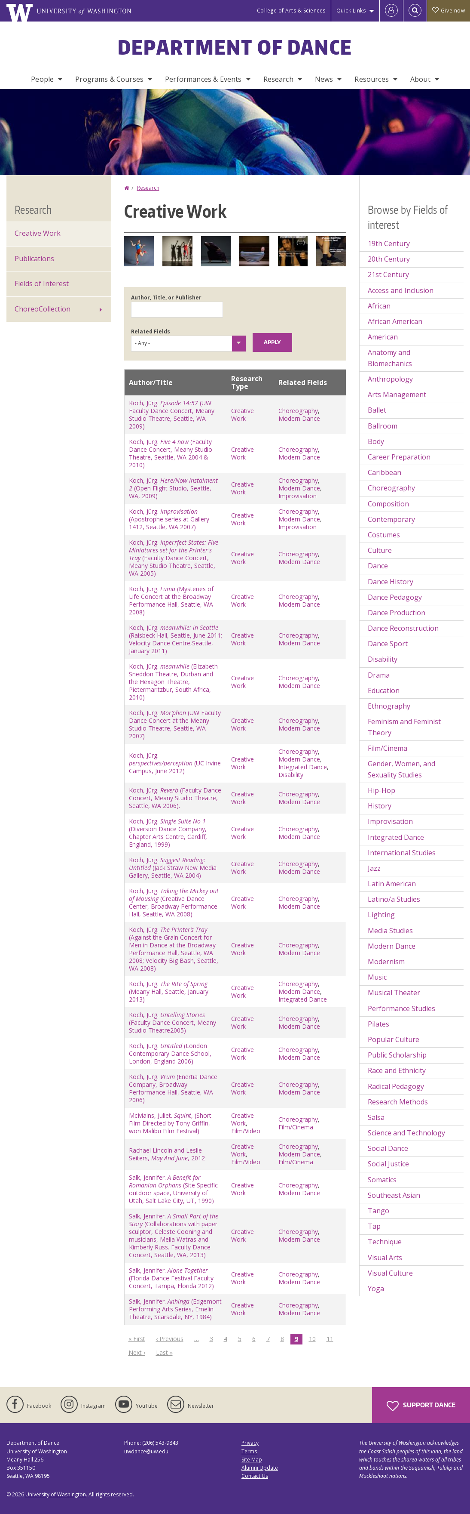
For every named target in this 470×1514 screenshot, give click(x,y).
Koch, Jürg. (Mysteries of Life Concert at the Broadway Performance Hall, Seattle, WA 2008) (171, 600)
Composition (388, 504)
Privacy (250, 1442)
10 (314, 1338)
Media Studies (390, 930)
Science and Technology (406, 1133)
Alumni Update (259, 1467)
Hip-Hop (381, 790)
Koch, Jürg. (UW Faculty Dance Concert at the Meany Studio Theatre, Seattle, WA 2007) (175, 724)
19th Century (389, 243)
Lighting (381, 914)
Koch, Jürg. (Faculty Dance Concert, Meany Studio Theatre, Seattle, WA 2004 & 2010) (170, 453)
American (383, 337)
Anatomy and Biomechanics (390, 358)
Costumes (384, 535)
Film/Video (245, 1131)
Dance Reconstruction (403, 628)
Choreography (298, 411)
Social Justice (388, 1164)
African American (395, 321)
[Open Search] (415, 11)
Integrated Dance (302, 767)
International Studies (402, 852)
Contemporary (391, 519)
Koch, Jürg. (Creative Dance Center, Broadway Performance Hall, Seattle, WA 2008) (174, 902)
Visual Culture (390, 1273)
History (379, 806)
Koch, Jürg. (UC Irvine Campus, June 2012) (175, 763)
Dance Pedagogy (395, 597)
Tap (374, 1226)
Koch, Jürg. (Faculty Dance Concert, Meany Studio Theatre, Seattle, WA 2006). (175, 798)
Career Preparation (399, 457)
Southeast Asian (394, 1195)
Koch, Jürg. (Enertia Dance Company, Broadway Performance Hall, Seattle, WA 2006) (173, 1088)
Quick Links (351, 10)
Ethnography (389, 706)
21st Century (388, 274)
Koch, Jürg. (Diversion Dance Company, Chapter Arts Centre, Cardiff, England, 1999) (168, 832)
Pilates (378, 1024)
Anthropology (390, 379)
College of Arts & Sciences (291, 10)
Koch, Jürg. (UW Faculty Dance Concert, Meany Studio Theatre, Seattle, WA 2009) (171, 414)
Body (376, 441)
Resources (371, 79)
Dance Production (396, 612)
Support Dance (421, 1406)
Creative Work (242, 414)
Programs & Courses (109, 79)
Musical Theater (394, 992)
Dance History (390, 581)
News (324, 79)
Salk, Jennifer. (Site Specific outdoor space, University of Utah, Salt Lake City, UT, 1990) (173, 1189)
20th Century (389, 259)
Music (377, 977)
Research (278, 79)
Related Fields (150, 331)
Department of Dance (235, 47)
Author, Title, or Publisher (166, 297)
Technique (385, 1241)
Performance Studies (401, 1008)
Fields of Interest (42, 283)
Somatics (382, 1179)
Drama (379, 675)
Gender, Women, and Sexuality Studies (401, 769)
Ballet (377, 410)
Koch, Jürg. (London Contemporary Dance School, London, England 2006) (170, 1053)
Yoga (376, 1288)
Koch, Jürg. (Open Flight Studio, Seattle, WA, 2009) (173, 488)
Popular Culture (393, 1039)
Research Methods (398, 1102)
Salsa (376, 1117)
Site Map (251, 1459)
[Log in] (391, 11)
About (420, 79)
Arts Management (397, 394)
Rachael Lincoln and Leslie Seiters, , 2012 (167, 1154)
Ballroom (382, 426)
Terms (249, 1451)
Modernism (386, 961)
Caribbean (384, 472)
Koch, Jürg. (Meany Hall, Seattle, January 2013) (168, 991)
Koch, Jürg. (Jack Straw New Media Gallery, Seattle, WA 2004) (173, 867)
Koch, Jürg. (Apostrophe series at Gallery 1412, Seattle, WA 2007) (169, 519)
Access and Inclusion (400, 290)
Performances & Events (203, 79)
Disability (290, 775)
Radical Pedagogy (396, 1086)
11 (332, 1338)
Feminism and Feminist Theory (404, 727)
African (379, 306)
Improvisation (297, 496)
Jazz (374, 868)
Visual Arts (385, 1257)
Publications (34, 258)
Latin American (392, 883)
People (42, 79)
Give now (448, 10)
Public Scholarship (397, 1055)
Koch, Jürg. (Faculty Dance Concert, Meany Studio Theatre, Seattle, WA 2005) (173, 557)
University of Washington (55, 1494)
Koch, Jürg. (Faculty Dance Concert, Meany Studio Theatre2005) (172, 1022)
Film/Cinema (295, 1127)
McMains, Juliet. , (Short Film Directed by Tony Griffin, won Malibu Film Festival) (170, 1123)
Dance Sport (388, 643)
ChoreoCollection (42, 309)
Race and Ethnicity (397, 1070)
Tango (378, 1210)
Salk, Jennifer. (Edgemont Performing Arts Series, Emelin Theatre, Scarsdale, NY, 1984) (175, 1309)
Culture (380, 550)
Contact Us (254, 1476)
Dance (378, 565)
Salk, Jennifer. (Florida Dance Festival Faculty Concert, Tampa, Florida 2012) (171, 1278)
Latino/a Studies (394, 899)
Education (384, 690)
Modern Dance (299, 418)
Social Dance (388, 1148)
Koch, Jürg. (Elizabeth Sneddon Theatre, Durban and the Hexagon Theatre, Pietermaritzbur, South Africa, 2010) (173, 681)
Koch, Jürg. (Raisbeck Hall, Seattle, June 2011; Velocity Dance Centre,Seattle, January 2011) (175, 639)
